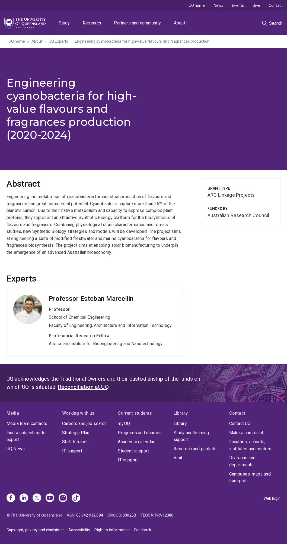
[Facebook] (11, 498)
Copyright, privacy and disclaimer (35, 530)
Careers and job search (84, 423)
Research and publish (194, 448)
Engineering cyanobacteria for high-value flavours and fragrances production (142, 41)
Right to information (112, 530)
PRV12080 (164, 515)
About (179, 23)
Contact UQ (240, 423)
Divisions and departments (242, 461)
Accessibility (79, 530)
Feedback (142, 530)
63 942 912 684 (89, 515)
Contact (276, 5)
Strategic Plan (75, 432)
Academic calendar (136, 441)
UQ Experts (58, 41)
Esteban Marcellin (95, 321)
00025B (129, 515)
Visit (178, 457)
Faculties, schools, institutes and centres (250, 445)
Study (64, 23)
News (219, 5)
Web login (272, 498)
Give (256, 5)
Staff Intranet (75, 441)
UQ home (197, 5)
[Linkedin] (24, 498)
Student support (133, 451)
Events (238, 5)
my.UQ (124, 423)
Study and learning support (191, 436)
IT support (72, 451)
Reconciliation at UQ (83, 387)
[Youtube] (50, 498)
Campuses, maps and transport (250, 477)
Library (180, 423)
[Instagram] (63, 498)
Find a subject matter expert (27, 436)
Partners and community (137, 23)
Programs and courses (140, 432)
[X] (37, 498)
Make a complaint (246, 432)
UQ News (16, 448)
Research (92, 23)
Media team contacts (27, 423)
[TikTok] (76, 498)
